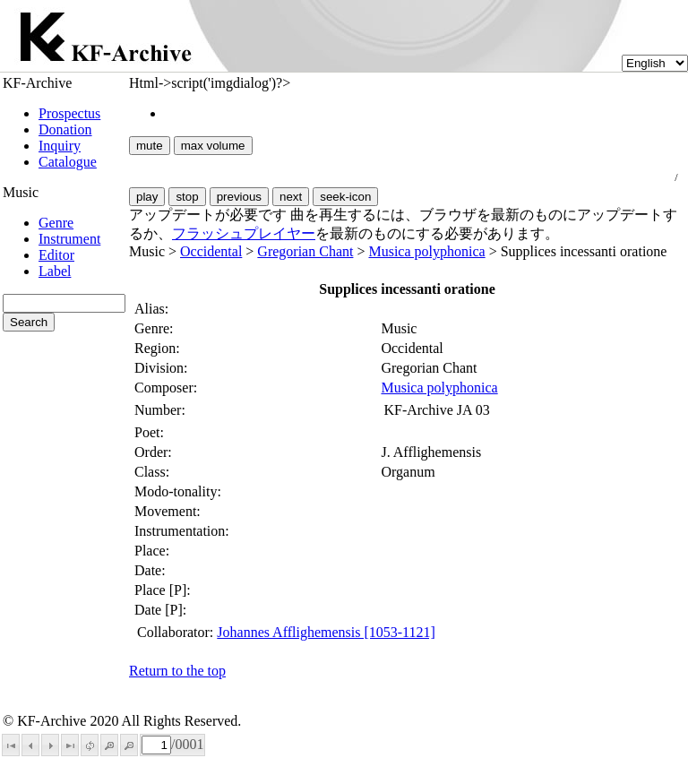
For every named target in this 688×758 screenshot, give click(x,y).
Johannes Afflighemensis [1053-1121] (326, 632)
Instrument (69, 238)
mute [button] (149, 145)
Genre (56, 222)
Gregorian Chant (305, 251)
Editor (56, 255)
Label (55, 271)
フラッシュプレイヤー (243, 233)
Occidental (211, 251)
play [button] (147, 196)
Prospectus (69, 113)
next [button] (291, 196)
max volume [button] (213, 145)
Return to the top (177, 670)
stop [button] (187, 196)
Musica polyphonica (426, 251)
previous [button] (239, 196)
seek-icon (345, 196)
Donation (65, 129)
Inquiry (60, 145)
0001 (189, 744)
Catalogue (68, 161)
